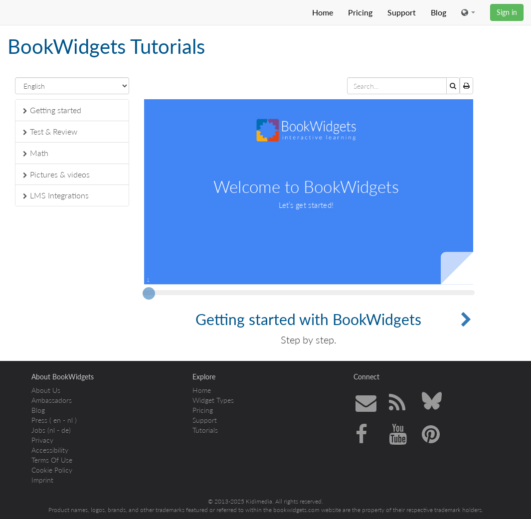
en (57, 420)
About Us (45, 390)
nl (70, 420)
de (65, 430)
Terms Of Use (51, 460)
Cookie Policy (51, 470)
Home (322, 12)
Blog (438, 12)
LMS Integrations (56, 195)
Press (39, 420)
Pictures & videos (56, 174)
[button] (468, 12)
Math (35, 153)
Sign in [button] (507, 12)
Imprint (42, 480)
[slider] (149, 296)
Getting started (52, 110)
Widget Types (213, 400)
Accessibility (49, 450)
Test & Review (50, 131)
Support (401, 12)
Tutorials (205, 430)
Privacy (42, 440)
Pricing (360, 12)
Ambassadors (51, 400)
